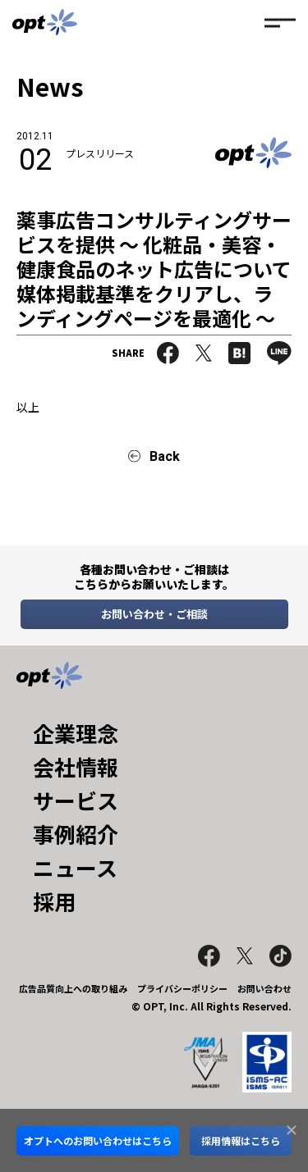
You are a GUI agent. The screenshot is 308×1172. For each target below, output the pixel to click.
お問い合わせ (264, 988)
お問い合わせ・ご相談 (154, 614)
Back (164, 456)
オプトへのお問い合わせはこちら (98, 1140)
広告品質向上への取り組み (73, 988)
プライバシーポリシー (182, 988)
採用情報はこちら (240, 1140)
